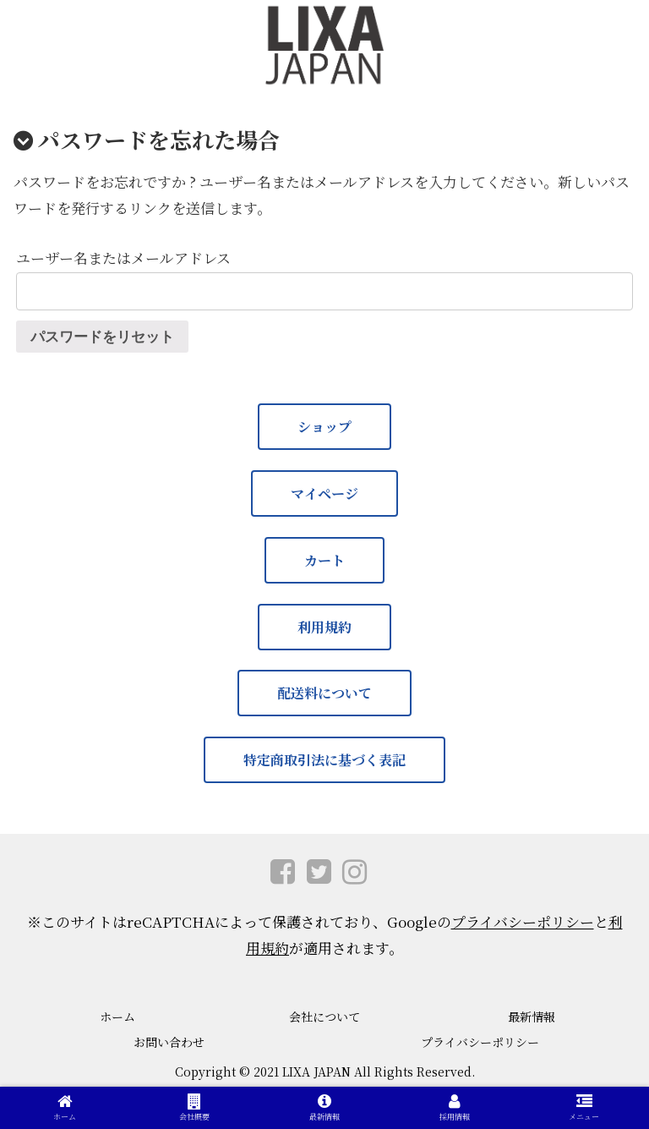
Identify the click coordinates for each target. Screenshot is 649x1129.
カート (324, 560)
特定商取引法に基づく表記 (324, 760)
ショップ (324, 426)
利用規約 (324, 627)
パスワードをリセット (102, 337)
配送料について (324, 693)
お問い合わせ (169, 1041)
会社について (324, 1016)
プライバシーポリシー (522, 921)
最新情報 (531, 1016)
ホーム (117, 1016)
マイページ (324, 493)
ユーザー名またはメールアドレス (123, 257)
